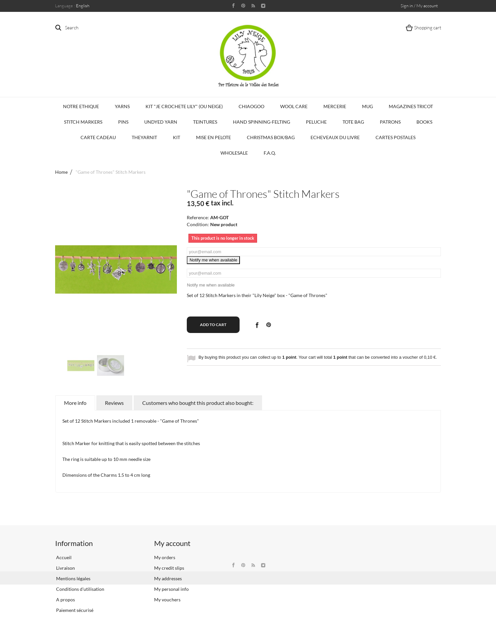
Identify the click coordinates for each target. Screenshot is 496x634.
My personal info (171, 589)
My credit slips (169, 568)
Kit (176, 137)
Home (61, 172)
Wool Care (294, 106)
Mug (367, 106)
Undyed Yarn (160, 122)
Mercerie (334, 106)
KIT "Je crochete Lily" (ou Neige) (184, 106)
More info (75, 403)
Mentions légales (72, 578)
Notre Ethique (81, 106)
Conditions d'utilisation (79, 589)
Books (424, 122)
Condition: (198, 224)
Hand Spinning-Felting (261, 122)
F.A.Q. (270, 153)
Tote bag (353, 122)
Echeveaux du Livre (335, 137)
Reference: (198, 217)
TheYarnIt (144, 137)
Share (256, 324)
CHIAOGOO (251, 106)
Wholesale (234, 153)
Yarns (122, 106)
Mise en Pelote (213, 137)
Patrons (390, 122)
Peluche (316, 122)
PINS (123, 122)
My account (172, 543)
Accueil (63, 557)
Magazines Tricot (411, 106)
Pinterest (268, 324)
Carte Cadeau (98, 137)
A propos (65, 599)
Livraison (65, 568)
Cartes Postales (395, 137)
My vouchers (167, 599)
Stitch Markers (83, 122)
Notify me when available (213, 259)
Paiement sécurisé (74, 610)
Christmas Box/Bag (271, 137)
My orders (164, 557)
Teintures (205, 122)
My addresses (168, 578)
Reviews (114, 403)
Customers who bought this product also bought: (197, 403)
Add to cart (213, 324)
